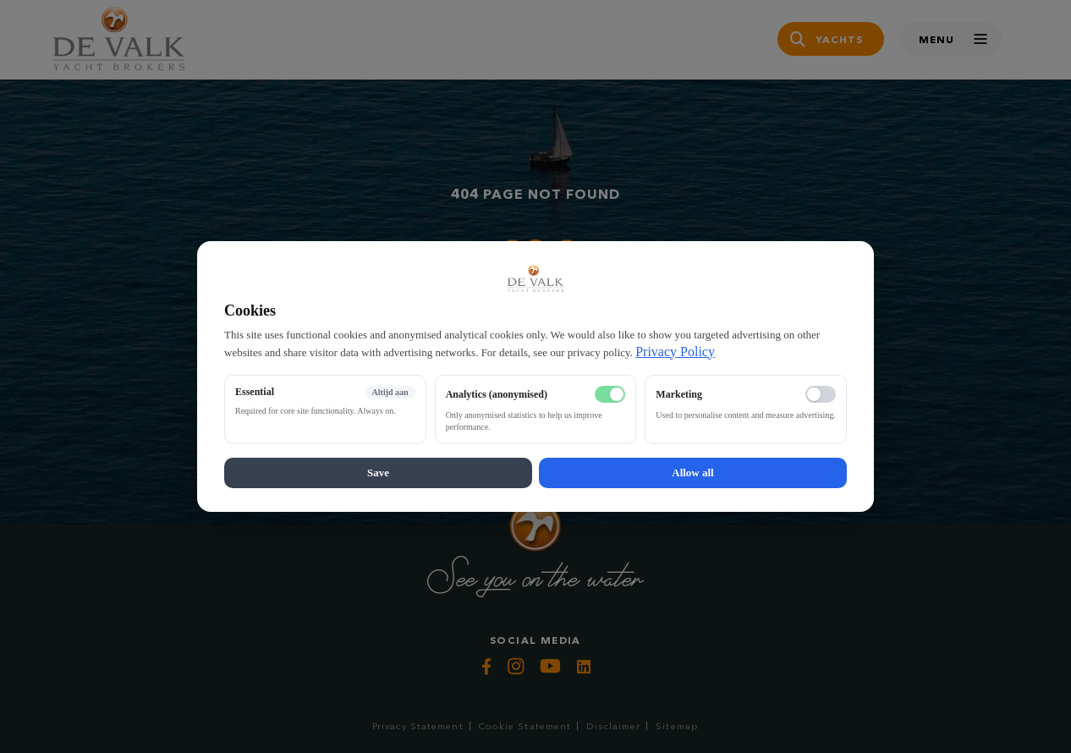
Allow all (692, 472)
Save (378, 472)
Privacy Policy (675, 351)
